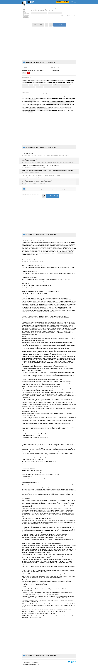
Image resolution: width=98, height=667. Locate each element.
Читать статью (53, 196)
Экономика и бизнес (55, 70)
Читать (59, 25)
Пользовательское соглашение (30, 662)
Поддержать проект (62, 2)
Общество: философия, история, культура (33, 70)
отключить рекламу (50, 62)
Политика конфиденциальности (30, 664)
